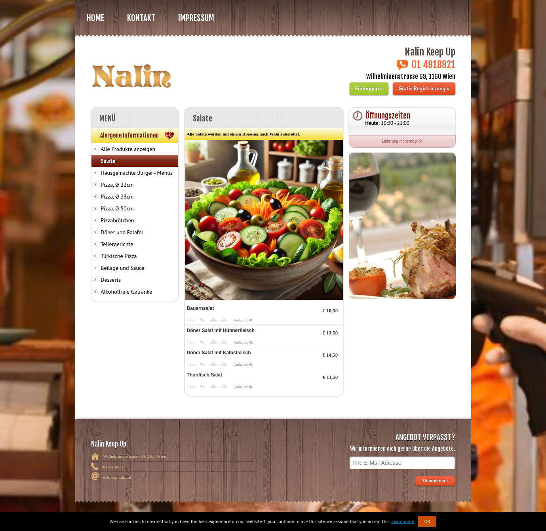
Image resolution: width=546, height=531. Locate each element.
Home (95, 18)
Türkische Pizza (119, 256)
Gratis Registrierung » (423, 88)
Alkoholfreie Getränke (126, 291)
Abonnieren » (435, 480)
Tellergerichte (117, 244)
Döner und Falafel (122, 232)
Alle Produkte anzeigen (128, 149)
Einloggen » (369, 88)
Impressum (196, 18)
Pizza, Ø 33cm (117, 196)
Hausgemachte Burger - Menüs (137, 172)
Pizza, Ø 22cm (117, 184)
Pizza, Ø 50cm (117, 208)
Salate (108, 160)
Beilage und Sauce (122, 267)
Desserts (111, 279)
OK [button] (427, 521)
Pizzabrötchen (117, 220)
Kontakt (141, 18)
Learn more (403, 521)
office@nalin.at (117, 477)
